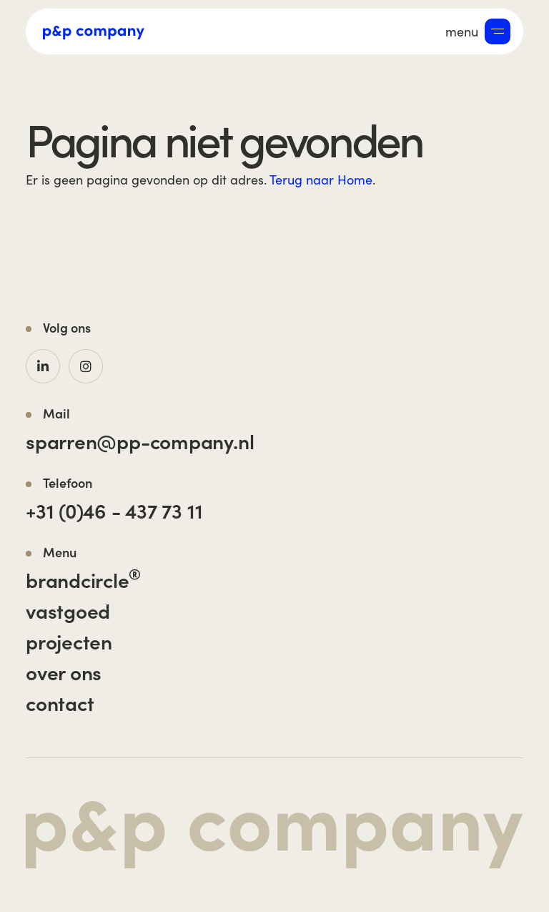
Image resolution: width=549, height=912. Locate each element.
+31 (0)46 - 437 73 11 (114, 510)
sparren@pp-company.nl (140, 440)
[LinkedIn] (43, 366)
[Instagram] (86, 366)
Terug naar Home (320, 179)
